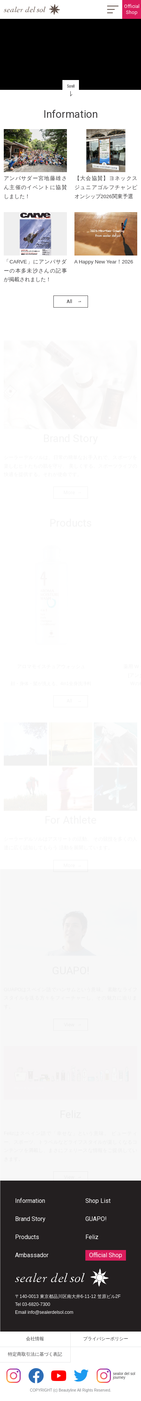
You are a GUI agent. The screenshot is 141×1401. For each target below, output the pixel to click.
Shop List (98, 1200)
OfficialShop (131, 9)
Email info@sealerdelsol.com (44, 1312)
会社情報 (35, 1338)
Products (27, 1237)
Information (30, 1200)
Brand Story (30, 1218)
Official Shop (105, 1255)
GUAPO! (96, 1218)
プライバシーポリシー (105, 1338)
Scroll (70, 86)
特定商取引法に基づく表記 (35, 1354)
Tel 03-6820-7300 (32, 1304)
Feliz (92, 1237)
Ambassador (32, 1255)
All (69, 301)
